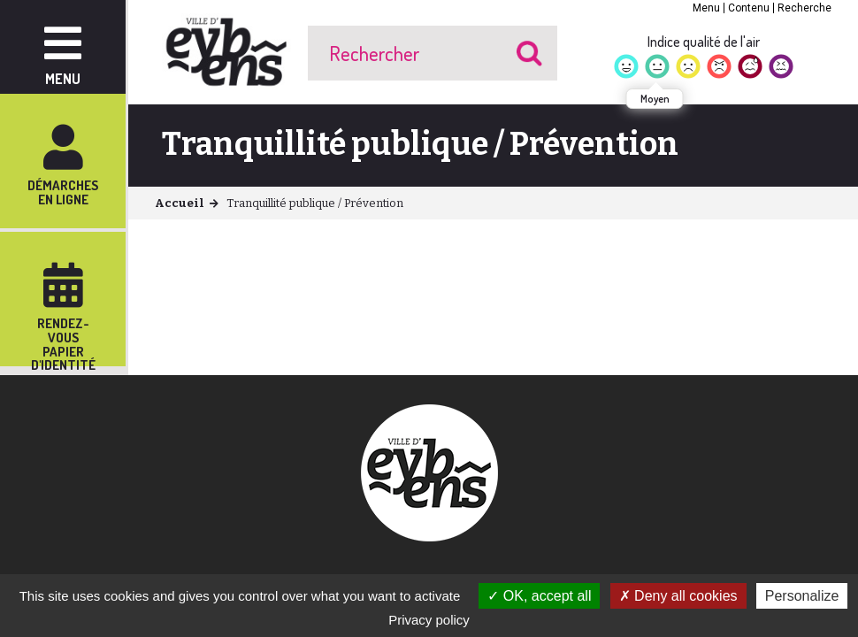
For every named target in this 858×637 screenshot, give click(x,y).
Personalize (802, 595)
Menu (706, 8)
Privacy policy (429, 619)
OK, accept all (539, 595)
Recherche (804, 8)
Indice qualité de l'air (703, 41)
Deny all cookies (678, 595)
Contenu (749, 8)
